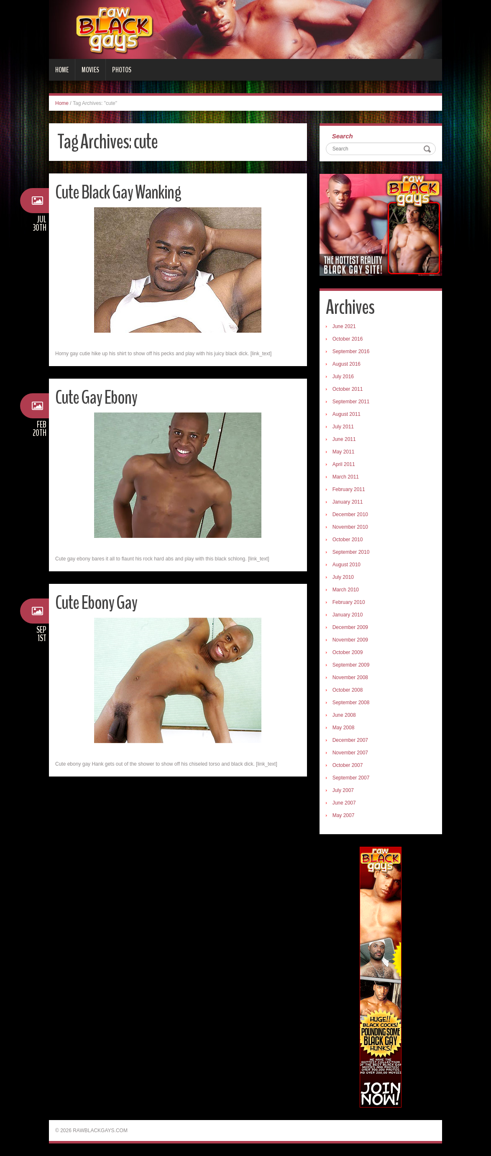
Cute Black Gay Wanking (118, 192)
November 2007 (350, 753)
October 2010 (347, 539)
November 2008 (350, 677)
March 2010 (345, 590)
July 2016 (343, 376)
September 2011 (351, 402)
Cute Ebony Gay (96, 603)
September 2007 (351, 778)
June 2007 (344, 803)
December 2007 (350, 740)
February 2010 (348, 602)
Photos (121, 70)
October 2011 (347, 389)
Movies (90, 70)
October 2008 (347, 690)
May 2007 (343, 815)
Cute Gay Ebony (96, 397)
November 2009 (350, 640)
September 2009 (351, 665)
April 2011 (343, 464)
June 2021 (344, 326)
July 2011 (343, 427)
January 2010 (347, 615)
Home (62, 70)
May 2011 (343, 452)
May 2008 (343, 728)
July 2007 (343, 790)
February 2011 (348, 489)
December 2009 (350, 627)
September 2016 (351, 351)
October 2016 (347, 339)
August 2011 (346, 414)
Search (342, 136)
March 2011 (345, 477)
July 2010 (343, 577)
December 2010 (350, 514)
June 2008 (344, 715)
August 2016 (346, 364)
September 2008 (351, 702)
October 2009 (347, 652)
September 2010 (351, 552)
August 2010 (346, 565)
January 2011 (347, 502)
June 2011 (344, 439)
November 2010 (350, 527)
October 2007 (347, 765)
